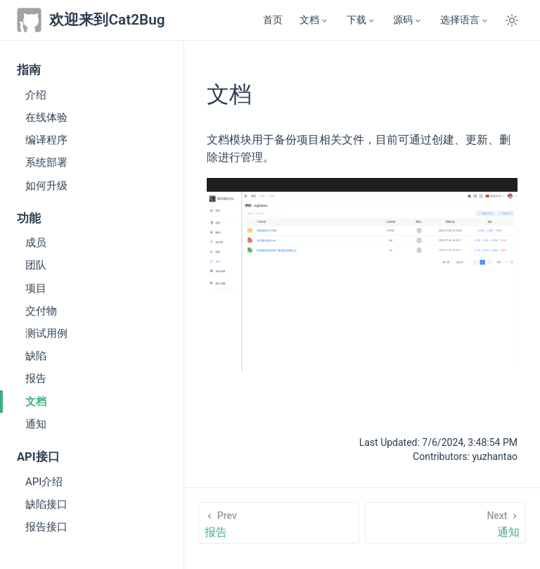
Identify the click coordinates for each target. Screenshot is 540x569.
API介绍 (44, 481)
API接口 (38, 456)
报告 (35, 378)
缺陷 (35, 356)
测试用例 (46, 333)
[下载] (361, 20)
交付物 (41, 311)
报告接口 (46, 526)
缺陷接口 (46, 504)
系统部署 (46, 162)
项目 (35, 288)
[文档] (314, 20)
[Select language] (464, 20)
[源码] (408, 20)
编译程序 (46, 140)
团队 (35, 265)
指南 (29, 70)
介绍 (35, 95)
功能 (29, 218)
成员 (35, 242)
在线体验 (46, 117)
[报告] (278, 523)
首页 (273, 20)
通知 (35, 424)
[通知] (445, 523)
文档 (35, 401)
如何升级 (46, 185)
